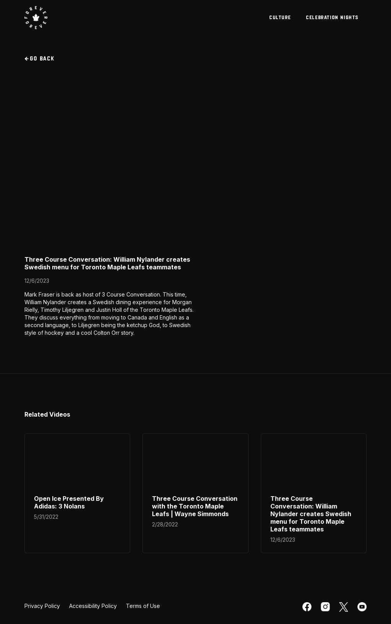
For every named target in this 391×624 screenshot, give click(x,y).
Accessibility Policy (93, 606)
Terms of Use (143, 606)
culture (280, 17)
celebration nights (332, 17)
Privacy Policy (42, 606)
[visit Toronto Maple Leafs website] (35, 17)
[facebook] (307, 607)
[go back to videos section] (195, 59)
